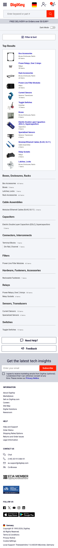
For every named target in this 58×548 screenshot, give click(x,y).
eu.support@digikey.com (15, 463)
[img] (17, 5)
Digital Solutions (10, 409)
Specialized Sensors (13, 315)
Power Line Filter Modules (16, 263)
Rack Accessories (13, 195)
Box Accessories (12, 183)
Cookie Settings (9, 541)
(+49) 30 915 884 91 (14, 459)
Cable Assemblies (12, 202)
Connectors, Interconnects (17, 235)
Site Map (6, 406)
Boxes (8, 187)
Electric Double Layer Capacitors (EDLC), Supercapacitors (26, 226)
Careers (6, 403)
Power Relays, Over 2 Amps (17, 293)
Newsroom (7, 412)
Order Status (8, 430)
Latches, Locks (11, 191)
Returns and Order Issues (13, 437)
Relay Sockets (11, 296)
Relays (6, 285)
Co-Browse (10, 467)
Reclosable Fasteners (14, 278)
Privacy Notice (32, 378)
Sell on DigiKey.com (11, 399)
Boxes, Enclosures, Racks (16, 175)
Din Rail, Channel (14, 247)
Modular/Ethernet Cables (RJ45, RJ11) (21, 210)
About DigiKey (9, 393)
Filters (5, 255)
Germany (8, 525)
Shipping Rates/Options (13, 433)
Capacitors (8, 216)
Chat (7, 454)
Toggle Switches (12, 330)
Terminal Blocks (12, 243)
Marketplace (8, 396)
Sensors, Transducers (14, 303)
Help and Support (10, 427)
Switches (7, 322)
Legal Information (10, 440)
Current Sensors (12, 311)
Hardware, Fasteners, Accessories (21, 270)
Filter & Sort (31, 37)
